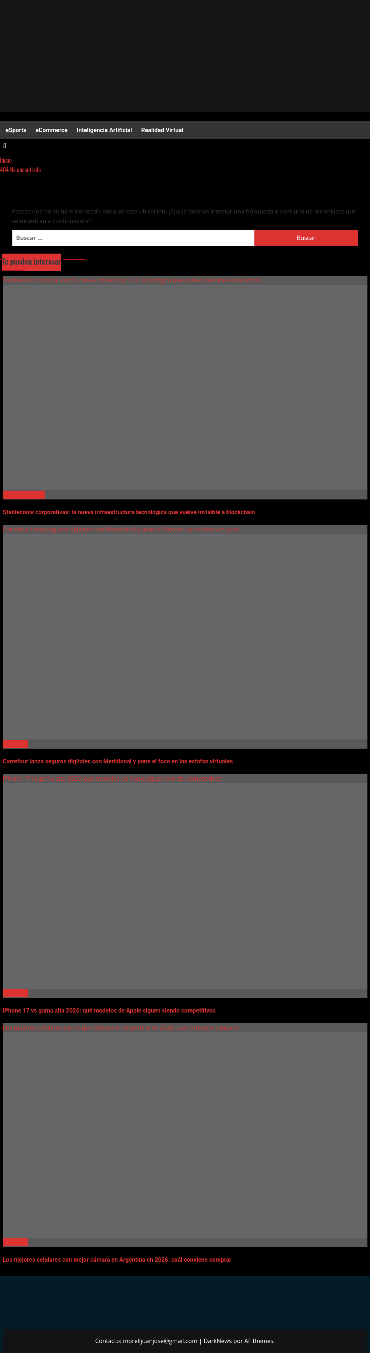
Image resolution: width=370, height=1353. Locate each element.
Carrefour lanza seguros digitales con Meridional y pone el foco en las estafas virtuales (121, 529)
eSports (16, 130)
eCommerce (51, 130)
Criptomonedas (24, 495)
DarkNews (218, 1341)
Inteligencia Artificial (104, 130)
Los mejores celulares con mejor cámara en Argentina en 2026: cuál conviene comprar (121, 1028)
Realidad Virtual (162, 130)
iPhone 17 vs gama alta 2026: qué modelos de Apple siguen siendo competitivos (112, 778)
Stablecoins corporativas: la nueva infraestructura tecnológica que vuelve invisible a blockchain (132, 280)
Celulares (15, 993)
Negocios (15, 744)
